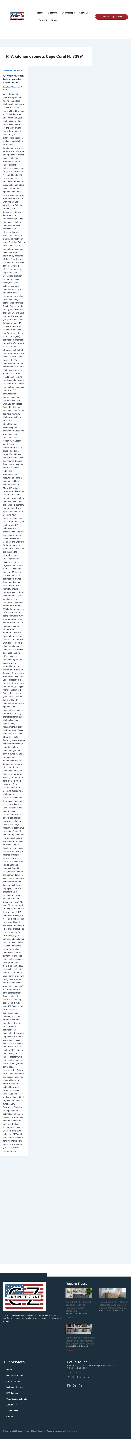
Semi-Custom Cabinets (17, 1398)
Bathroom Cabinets (15, 1387)
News (54, 20)
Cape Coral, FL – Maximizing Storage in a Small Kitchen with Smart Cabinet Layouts (80, 1340)
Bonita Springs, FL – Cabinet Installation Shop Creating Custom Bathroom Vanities (113, 1304)
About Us (84, 12)
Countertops (69, 12)
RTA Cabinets (12, 1392)
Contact (43, 20)
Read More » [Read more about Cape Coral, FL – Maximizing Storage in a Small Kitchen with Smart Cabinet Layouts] (70, 1350)
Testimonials (12, 1410)
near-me (20, 71)
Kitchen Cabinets (14, 1381)
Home (40, 12)
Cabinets (53, 12)
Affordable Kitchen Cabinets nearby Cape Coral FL (14, 79)
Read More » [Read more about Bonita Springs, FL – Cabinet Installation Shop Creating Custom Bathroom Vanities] (103, 1314)
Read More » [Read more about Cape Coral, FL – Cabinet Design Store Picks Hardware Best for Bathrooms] (70, 1317)
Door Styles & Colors (15, 1375)
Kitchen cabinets (10, 71)
